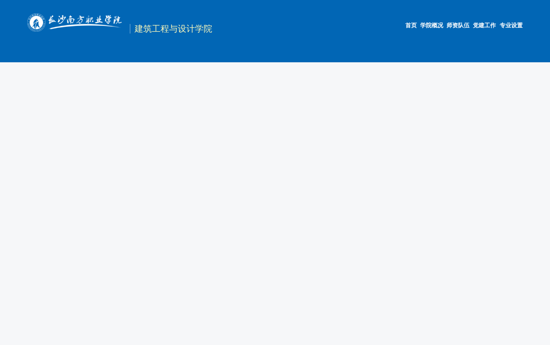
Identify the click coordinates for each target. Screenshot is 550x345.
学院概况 (431, 25)
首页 (411, 25)
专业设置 (511, 25)
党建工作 (484, 25)
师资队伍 (458, 25)
